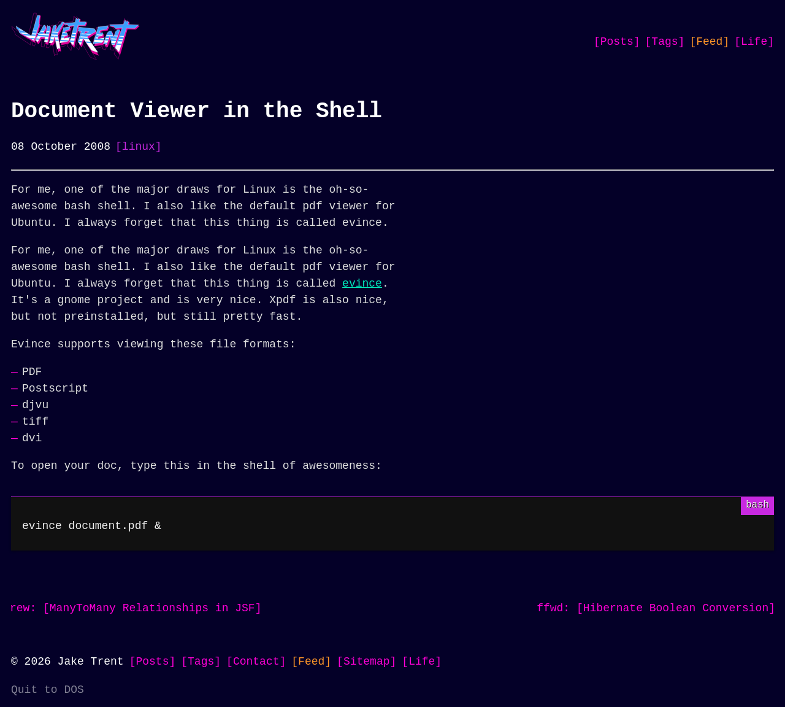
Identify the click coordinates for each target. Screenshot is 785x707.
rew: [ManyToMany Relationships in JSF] (135, 608)
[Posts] (617, 41)
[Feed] (709, 41)
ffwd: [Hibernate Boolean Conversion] (656, 608)
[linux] (138, 146)
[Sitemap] (366, 661)
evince (362, 283)
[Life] (754, 41)
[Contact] (256, 661)
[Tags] (665, 41)
